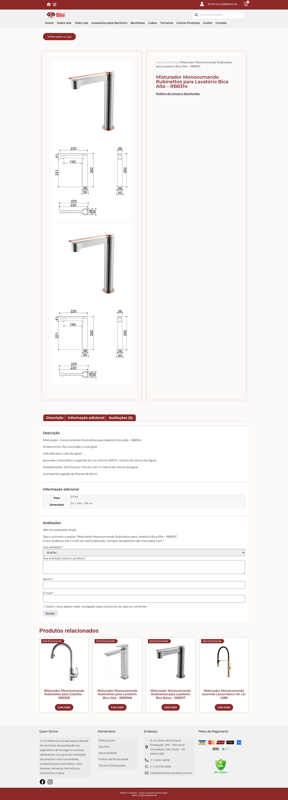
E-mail (48, 593)
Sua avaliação (53, 547)
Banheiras (138, 23)
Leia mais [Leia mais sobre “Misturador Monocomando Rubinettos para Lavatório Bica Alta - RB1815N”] (117, 707)
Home (49, 23)
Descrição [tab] (54, 418)
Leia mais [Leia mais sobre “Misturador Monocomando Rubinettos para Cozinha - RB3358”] (64, 707)
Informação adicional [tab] (86, 418)
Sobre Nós (64, 23)
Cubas (152, 23)
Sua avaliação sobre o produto (64, 558)
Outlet (207, 23)
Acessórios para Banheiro (109, 23)
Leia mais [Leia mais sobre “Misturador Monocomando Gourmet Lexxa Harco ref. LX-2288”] (224, 707)
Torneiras (166, 23)
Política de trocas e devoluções (178, 93)
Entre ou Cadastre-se (222, 4)
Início (159, 62)
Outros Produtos (188, 23)
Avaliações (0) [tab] (121, 418)
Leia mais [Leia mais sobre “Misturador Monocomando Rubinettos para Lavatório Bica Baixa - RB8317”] (170, 707)
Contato (221, 23)
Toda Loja (81, 23)
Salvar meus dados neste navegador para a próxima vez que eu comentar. (96, 606)
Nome (48, 579)
